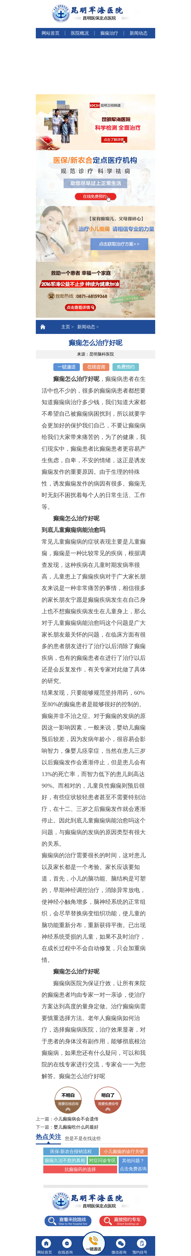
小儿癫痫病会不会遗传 (76, 1119)
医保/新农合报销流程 (71, 1151)
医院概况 (80, 33)
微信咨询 (119, 1252)
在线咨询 (65, 1252)
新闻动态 (139, 33)
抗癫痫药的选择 (80, 1169)
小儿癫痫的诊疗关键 (124, 1151)
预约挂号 (139, 1252)
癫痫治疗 (109, 33)
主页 (65, 326)
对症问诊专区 (102, 1160)
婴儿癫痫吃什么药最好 (76, 1127)
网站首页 (51, 33)
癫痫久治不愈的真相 (65, 1160)
